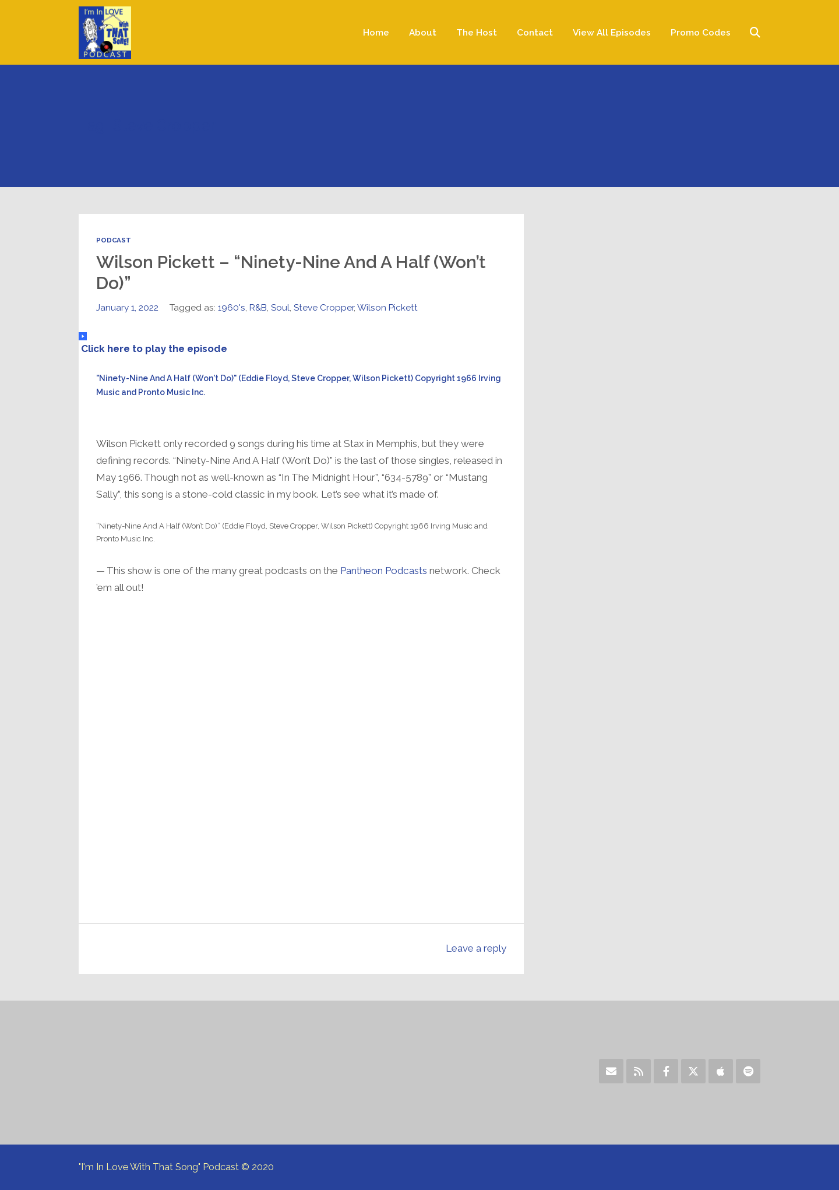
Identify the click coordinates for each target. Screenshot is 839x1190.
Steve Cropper (324, 307)
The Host (476, 32)
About (422, 32)
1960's (231, 307)
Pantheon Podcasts (383, 570)
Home (376, 32)
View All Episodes (612, 32)
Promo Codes (701, 32)
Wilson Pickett (387, 307)
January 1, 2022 (127, 307)
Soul (280, 307)
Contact (535, 32)
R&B (258, 307)
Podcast (113, 240)
